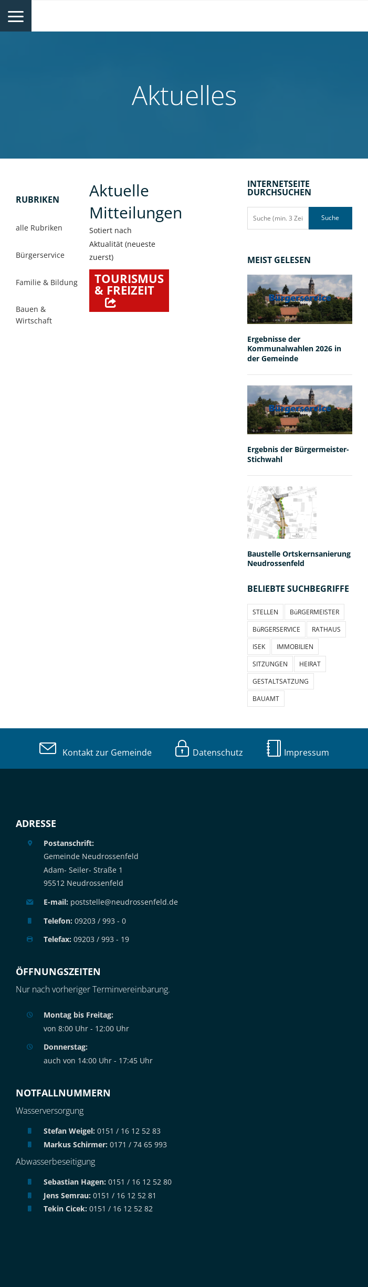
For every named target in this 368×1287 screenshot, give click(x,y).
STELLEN (265, 612)
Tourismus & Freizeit (129, 284)
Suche (330, 217)
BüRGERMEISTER (314, 612)
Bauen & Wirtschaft (34, 315)
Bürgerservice (40, 255)
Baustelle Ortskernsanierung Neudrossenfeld (299, 559)
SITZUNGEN (270, 664)
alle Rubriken (39, 228)
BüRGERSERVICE (276, 629)
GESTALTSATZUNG (281, 681)
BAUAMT (266, 698)
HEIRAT (310, 664)
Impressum (297, 752)
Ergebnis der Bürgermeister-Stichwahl (298, 454)
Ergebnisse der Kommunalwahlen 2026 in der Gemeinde (294, 348)
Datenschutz (208, 752)
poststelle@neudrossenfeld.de (111, 902)
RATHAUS (326, 629)
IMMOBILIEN (295, 646)
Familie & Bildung (47, 282)
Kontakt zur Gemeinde (95, 752)
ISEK (259, 646)
